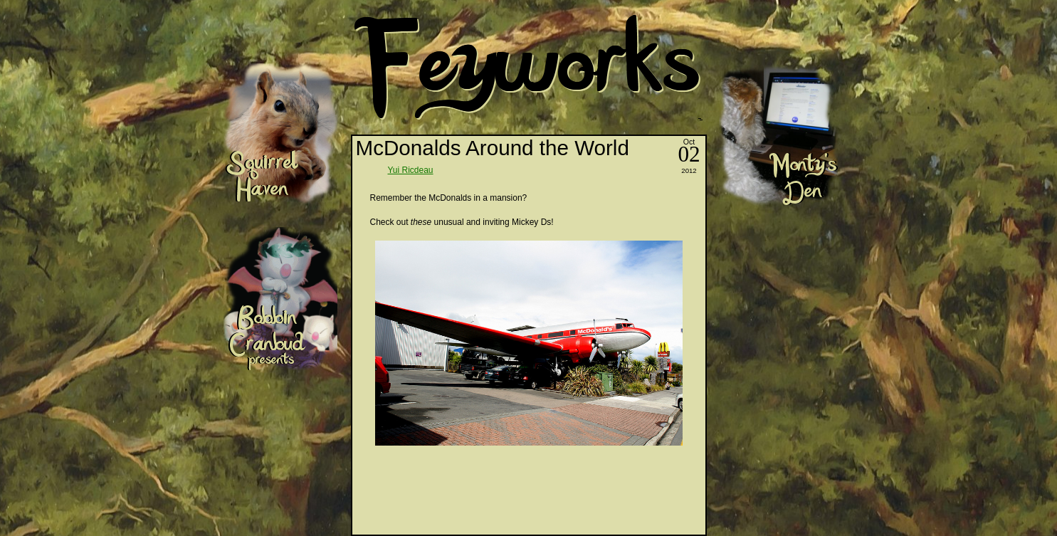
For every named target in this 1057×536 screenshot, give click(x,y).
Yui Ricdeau (410, 170)
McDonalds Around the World (492, 147)
